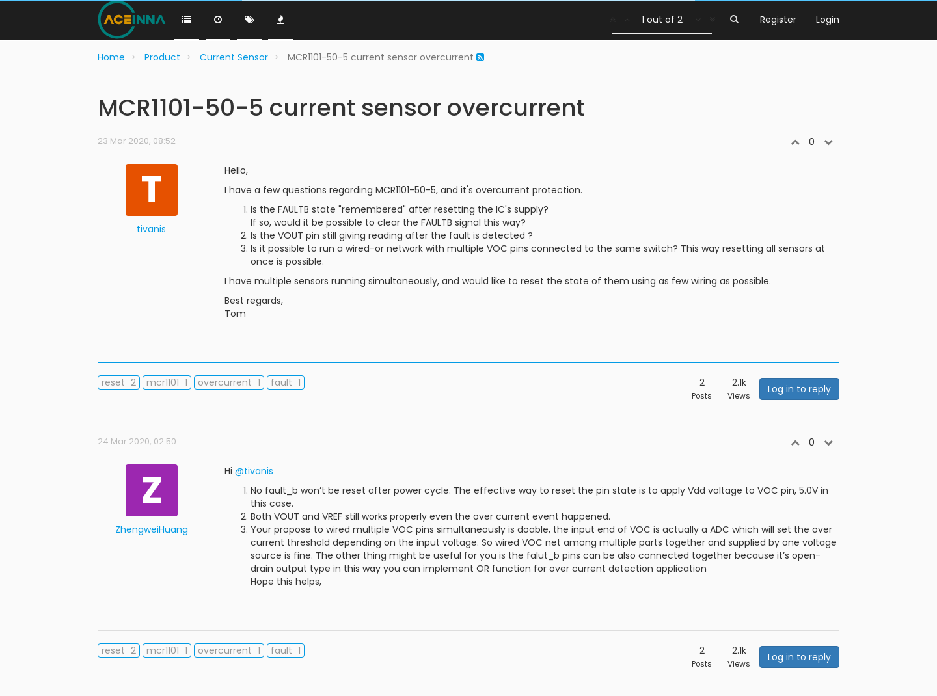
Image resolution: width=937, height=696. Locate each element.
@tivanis (254, 470)
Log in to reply (799, 388)
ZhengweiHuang (151, 529)
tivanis (151, 228)
